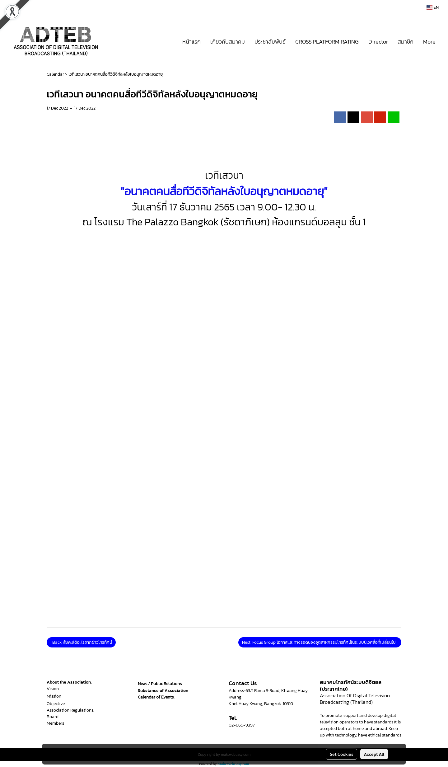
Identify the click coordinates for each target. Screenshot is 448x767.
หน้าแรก (191, 41)
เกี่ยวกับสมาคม (227, 41)
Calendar (55, 74)
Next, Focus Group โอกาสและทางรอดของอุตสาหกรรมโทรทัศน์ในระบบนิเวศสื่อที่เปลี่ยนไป (320, 642)
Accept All (374, 754)
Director (378, 41)
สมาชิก (405, 41)
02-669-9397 (242, 725)
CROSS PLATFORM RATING (327, 41)
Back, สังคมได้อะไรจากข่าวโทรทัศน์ (81, 642)
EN (433, 7)
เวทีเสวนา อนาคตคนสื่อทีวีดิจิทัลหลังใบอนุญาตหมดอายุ (115, 74)
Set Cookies (341, 754)
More (429, 41)
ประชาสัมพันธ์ (270, 41)
